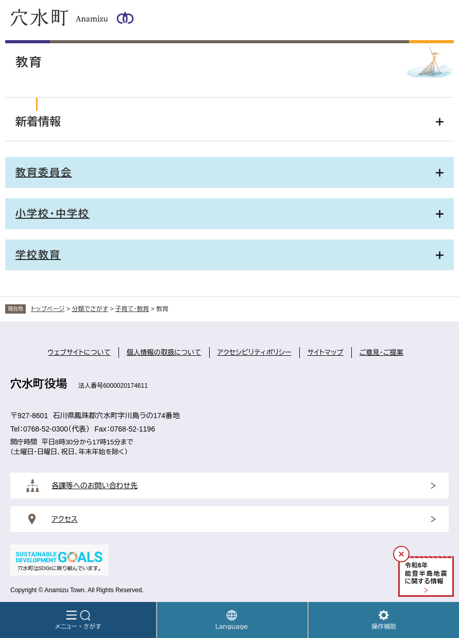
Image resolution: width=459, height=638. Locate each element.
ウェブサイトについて (79, 352)
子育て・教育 (132, 309)
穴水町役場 (38, 383)
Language (232, 620)
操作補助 (384, 620)
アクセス (65, 519)
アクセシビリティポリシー (254, 352)
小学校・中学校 (52, 213)
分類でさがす (90, 309)
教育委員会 (43, 172)
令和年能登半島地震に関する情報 (426, 573)
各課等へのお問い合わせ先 (95, 485)
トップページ (48, 309)
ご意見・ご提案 (382, 352)
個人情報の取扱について (164, 352)
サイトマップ (326, 352)
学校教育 (38, 255)
